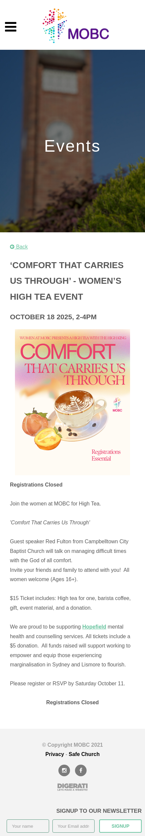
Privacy (54, 754)
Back (19, 247)
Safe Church (84, 754)
